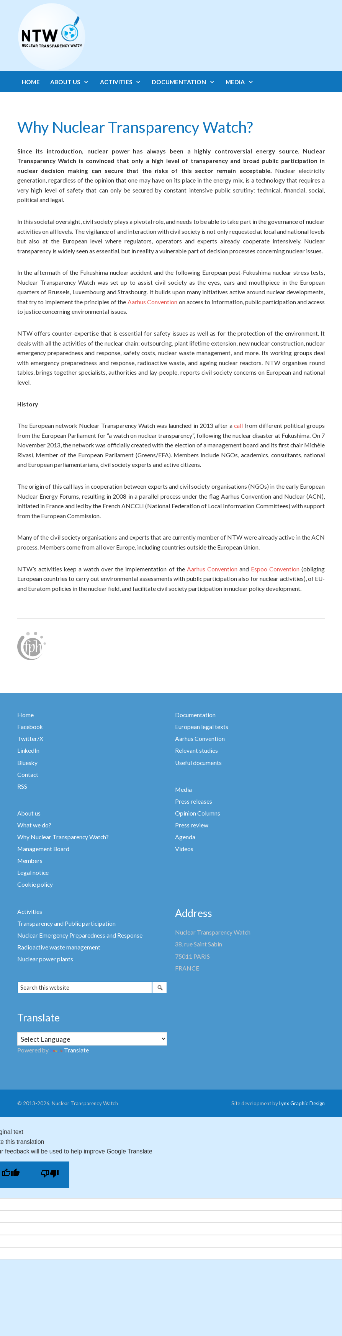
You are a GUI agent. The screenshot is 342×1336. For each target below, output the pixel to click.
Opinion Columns (197, 813)
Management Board (43, 848)
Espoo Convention (275, 569)
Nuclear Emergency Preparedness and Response (79, 935)
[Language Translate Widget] (92, 1039)
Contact (27, 774)
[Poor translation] (49, 1174)
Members (30, 860)
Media (183, 789)
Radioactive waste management (58, 947)
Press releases (193, 801)
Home (25, 714)
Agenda (185, 837)
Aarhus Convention (152, 302)
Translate (69, 1050)
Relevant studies (196, 750)
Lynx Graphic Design (302, 1103)
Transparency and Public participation (66, 923)
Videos (184, 848)
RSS (22, 786)
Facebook (30, 726)
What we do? (34, 825)
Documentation (195, 714)
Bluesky (27, 762)
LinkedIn (28, 750)
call (238, 425)
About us (29, 813)
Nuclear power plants (45, 959)
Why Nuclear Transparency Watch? (63, 837)
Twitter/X (30, 738)
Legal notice (33, 872)
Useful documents (198, 762)
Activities (29, 911)
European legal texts (201, 726)
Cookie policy (35, 884)
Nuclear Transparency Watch (81, 36)
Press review (191, 825)
